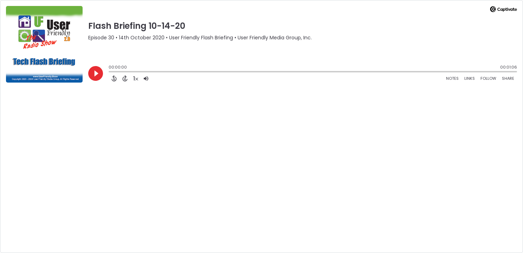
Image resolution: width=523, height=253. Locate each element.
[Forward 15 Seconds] (125, 78)
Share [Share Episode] (508, 78)
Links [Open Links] (469, 78)
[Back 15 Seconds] (114, 78)
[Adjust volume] (146, 78)
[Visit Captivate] (503, 10)
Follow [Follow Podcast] (488, 78)
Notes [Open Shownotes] (452, 78)
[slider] (110, 72)
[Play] (95, 73)
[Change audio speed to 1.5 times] (135, 78)
